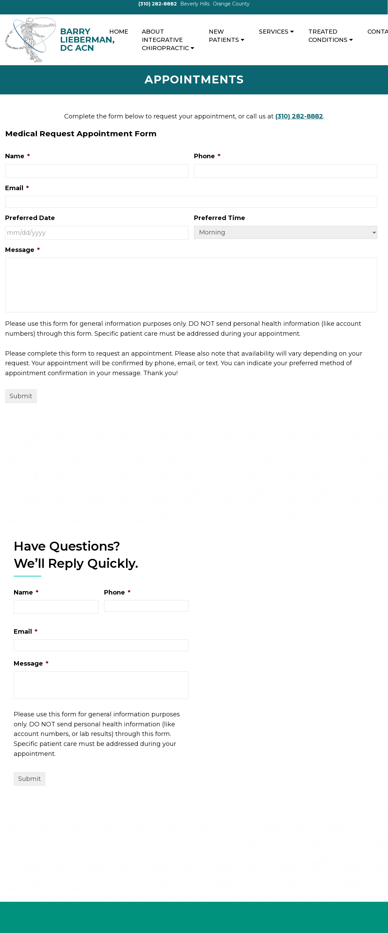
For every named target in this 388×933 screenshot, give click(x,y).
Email (17, 188)
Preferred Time (219, 218)
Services (273, 31)
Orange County (231, 4)
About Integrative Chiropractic (165, 39)
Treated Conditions (327, 35)
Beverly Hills (194, 4)
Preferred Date (30, 218)
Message (22, 250)
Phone (207, 156)
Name (17, 156)
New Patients (224, 35)
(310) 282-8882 (157, 4)
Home (118, 31)
